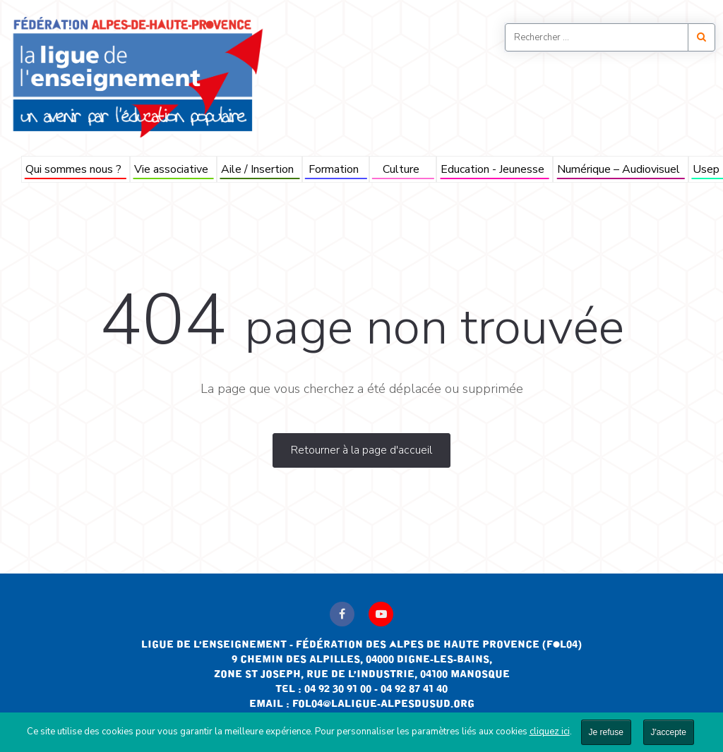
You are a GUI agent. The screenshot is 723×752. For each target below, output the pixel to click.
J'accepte (668, 732)
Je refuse (606, 732)
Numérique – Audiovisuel (618, 169)
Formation (334, 169)
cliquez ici (550, 731)
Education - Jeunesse (492, 169)
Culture (401, 169)
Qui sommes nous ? (73, 169)
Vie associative (171, 169)
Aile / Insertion (257, 169)
